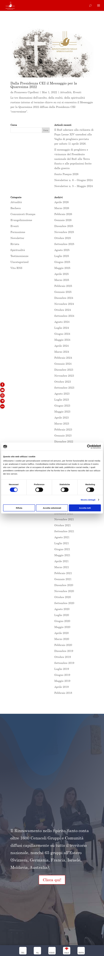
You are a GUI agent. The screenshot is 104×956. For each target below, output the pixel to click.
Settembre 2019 (64, 662)
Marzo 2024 (61, 351)
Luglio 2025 (61, 255)
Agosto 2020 (61, 609)
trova (81, 953)
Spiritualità (17, 249)
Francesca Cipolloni (26, 92)
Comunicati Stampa (22, 214)
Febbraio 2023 (63, 429)
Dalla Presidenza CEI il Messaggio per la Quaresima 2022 (43, 85)
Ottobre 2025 (62, 238)
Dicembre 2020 (63, 585)
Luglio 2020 (61, 615)
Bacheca (15, 208)
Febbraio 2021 (63, 573)
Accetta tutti (85, 508)
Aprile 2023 (61, 417)
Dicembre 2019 (63, 650)
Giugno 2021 (62, 549)
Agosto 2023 (61, 393)
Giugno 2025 (62, 261)
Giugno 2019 (62, 674)
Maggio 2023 (62, 411)
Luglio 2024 (61, 327)
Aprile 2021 (61, 561)
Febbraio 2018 (63, 692)
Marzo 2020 (61, 638)
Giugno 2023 (62, 405)
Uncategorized (19, 261)
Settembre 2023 (64, 387)
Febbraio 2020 (63, 644)
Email (52, 953)
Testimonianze (19, 255)
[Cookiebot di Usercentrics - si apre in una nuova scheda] (89, 446)
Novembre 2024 (64, 303)
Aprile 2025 (61, 273)
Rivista (14, 243)
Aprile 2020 (61, 632)
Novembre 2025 (64, 232)
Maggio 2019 (62, 680)
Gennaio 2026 (63, 220)
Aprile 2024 (61, 345)
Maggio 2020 (62, 626)
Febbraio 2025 (63, 285)
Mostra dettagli (88, 499)
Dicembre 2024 (63, 297)
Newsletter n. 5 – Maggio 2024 (73, 186)
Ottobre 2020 (62, 597)
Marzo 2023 (61, 423)
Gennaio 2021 (63, 579)
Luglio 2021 (61, 543)
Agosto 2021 (61, 537)
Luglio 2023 (61, 399)
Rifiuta (19, 508)
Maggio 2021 (62, 555)
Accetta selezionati (52, 508)
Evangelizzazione (21, 220)
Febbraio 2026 (63, 214)
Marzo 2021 (61, 567)
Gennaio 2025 (63, 291)
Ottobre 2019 (62, 656)
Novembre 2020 (64, 591)
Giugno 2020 (62, 621)
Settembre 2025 (64, 243)
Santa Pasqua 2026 (66, 174)
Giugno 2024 (62, 333)
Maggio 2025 (62, 267)
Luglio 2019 (61, 668)
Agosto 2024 (61, 321)
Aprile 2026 (61, 202)
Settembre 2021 (64, 531)
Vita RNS (16, 267)
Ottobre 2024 (62, 309)
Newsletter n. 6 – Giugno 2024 (73, 180)
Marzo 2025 (61, 279)
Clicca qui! (52, 880)
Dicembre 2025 (63, 226)
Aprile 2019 (61, 686)
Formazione (17, 232)
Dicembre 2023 (63, 369)
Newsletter (17, 238)
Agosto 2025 (61, 249)
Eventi (77, 92)
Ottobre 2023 (62, 381)
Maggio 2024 (62, 339)
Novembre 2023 (64, 375)
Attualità (65, 92)
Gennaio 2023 (63, 435)
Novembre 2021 (64, 519)
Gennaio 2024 (63, 363)
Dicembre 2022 (63, 441)
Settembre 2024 (64, 315)
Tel (23, 953)
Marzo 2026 (61, 208)
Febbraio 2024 (63, 357)
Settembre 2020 (64, 603)
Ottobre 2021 (62, 525)
